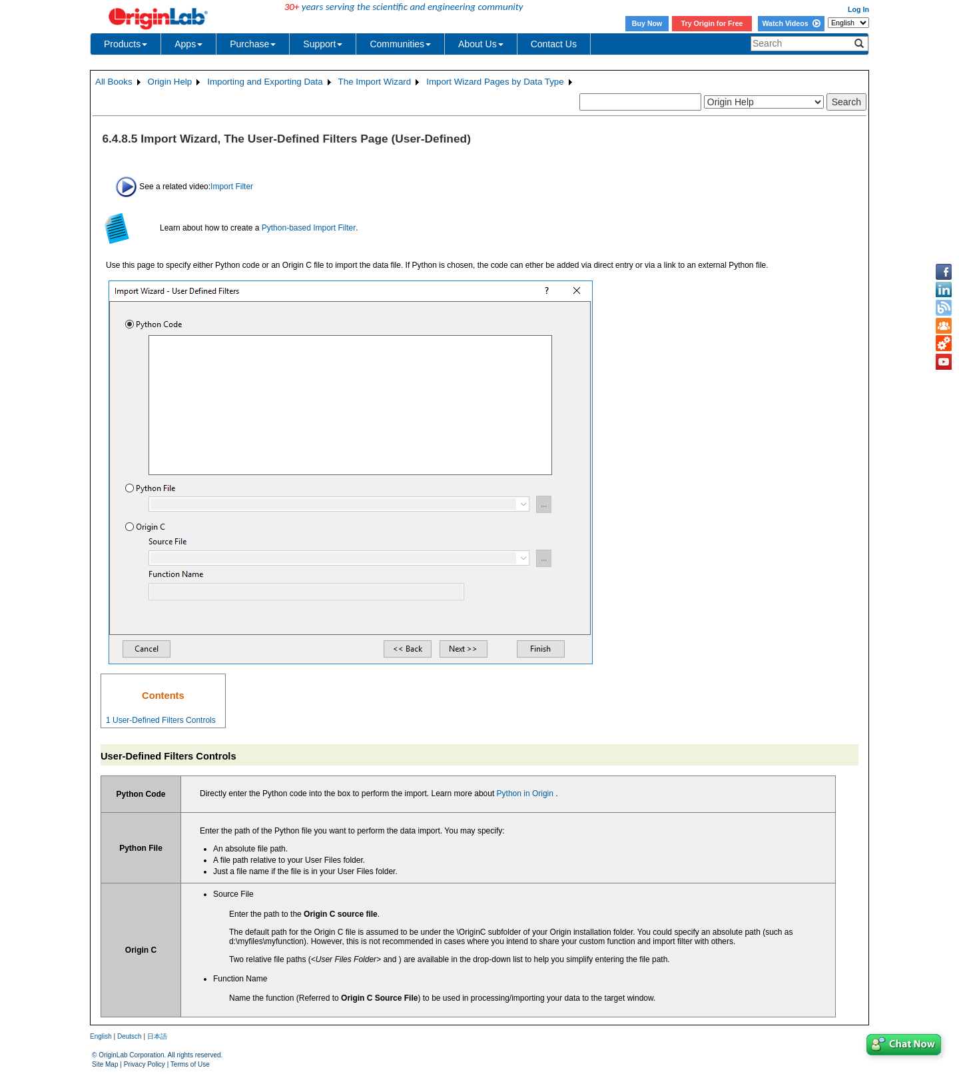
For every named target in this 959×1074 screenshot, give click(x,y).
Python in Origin (525, 793)
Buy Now (647, 23)
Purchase (253, 44)
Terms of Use (190, 1064)
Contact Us (554, 44)
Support (322, 44)
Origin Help (170, 82)
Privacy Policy (144, 1064)
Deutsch (129, 1036)
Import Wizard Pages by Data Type (494, 82)
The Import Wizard (375, 82)
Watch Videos (791, 23)
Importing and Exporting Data (264, 82)
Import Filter (231, 186)
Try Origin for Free (712, 23)
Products (125, 44)
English (101, 1036)
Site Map (105, 1064)
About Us (480, 44)
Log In (858, 9)
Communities (400, 44)
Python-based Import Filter (309, 228)
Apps (188, 44)
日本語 (157, 1036)
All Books (114, 82)
